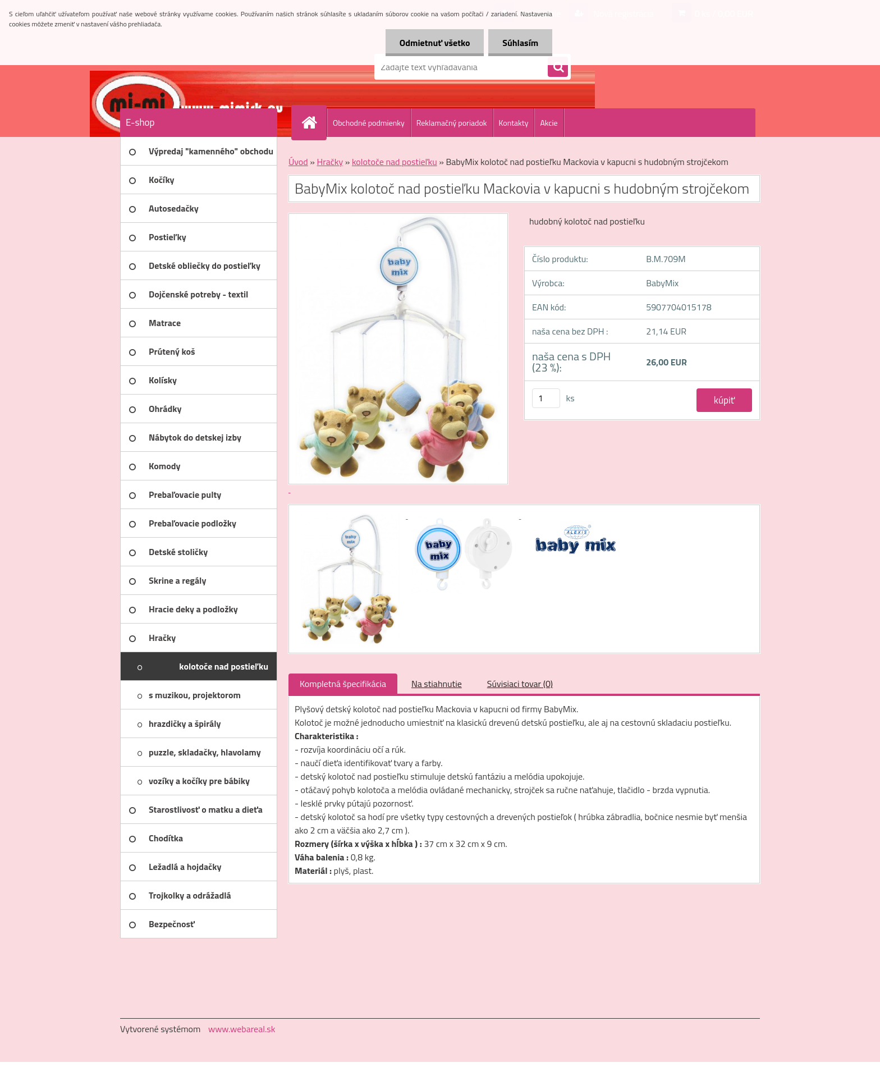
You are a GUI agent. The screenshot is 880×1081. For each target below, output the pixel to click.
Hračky (330, 161)
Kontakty (514, 123)
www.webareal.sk (242, 1029)
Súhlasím (520, 42)
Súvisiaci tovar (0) (520, 683)
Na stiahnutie (436, 683)
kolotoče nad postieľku (394, 161)
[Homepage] (314, 122)
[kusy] (546, 398)
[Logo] (197, 67)
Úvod (298, 161)
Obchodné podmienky (369, 123)
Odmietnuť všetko (434, 42)
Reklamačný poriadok (451, 123)
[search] (558, 67)
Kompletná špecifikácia (343, 683)
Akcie (548, 123)
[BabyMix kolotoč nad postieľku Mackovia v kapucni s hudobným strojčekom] (351, 515)
